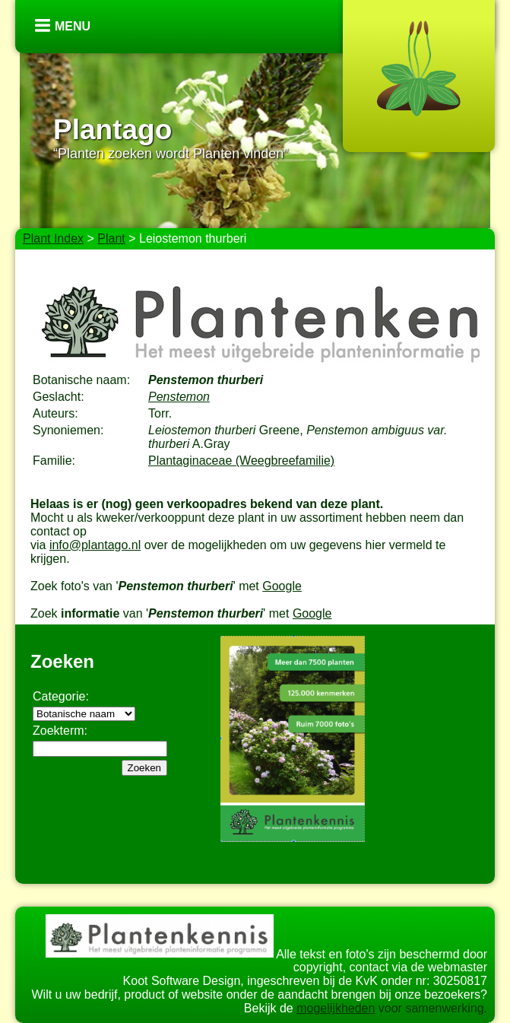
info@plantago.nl (95, 545)
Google (282, 586)
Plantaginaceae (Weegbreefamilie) (241, 460)
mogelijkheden (335, 1008)
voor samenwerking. (431, 1008)
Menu (72, 26)
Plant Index (53, 238)
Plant (111, 238)
